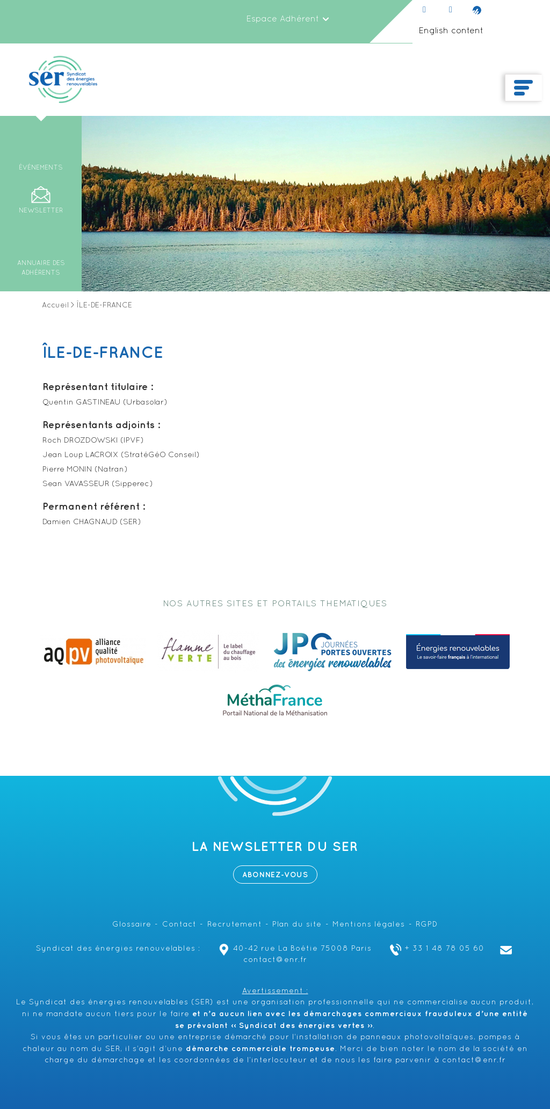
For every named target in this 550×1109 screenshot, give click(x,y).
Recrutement (234, 924)
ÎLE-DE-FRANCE (102, 353)
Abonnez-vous (275, 874)
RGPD (427, 924)
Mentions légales (368, 924)
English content (450, 31)
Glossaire (131, 924)
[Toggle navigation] (523, 88)
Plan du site (297, 924)
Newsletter (41, 211)
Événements (41, 168)
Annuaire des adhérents (41, 268)
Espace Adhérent (288, 19)
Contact (179, 924)
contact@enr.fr (474, 1060)
